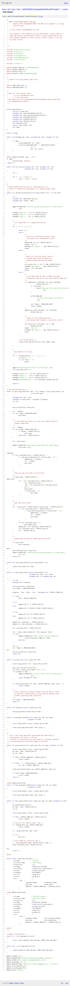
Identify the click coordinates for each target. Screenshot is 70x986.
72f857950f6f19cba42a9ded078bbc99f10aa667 (40, 9)
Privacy (16, 983)
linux (4, 9)
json (66, 983)
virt (8, 9)
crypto (65, 9)
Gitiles (11, 983)
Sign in (66, 3)
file (40, 16)
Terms (22, 983)
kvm (13, 9)
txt (62, 983)
